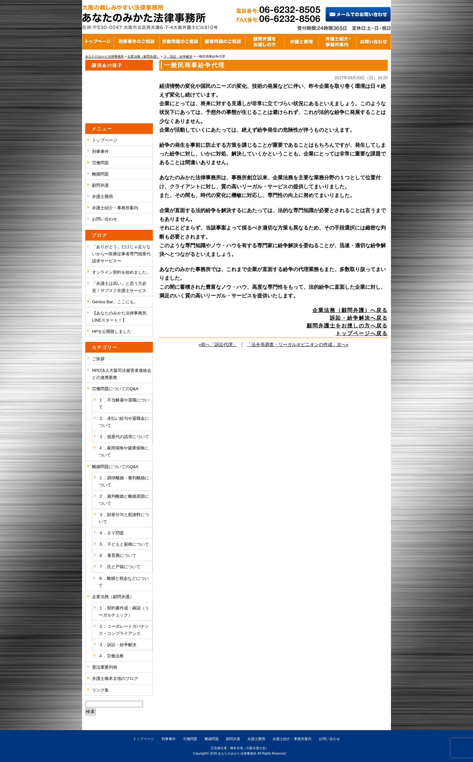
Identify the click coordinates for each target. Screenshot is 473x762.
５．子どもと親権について (124, 544)
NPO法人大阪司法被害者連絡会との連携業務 (121, 374)
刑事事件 (100, 151)
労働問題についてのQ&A (115, 388)
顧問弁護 (100, 185)
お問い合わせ (104, 219)
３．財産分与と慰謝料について (124, 518)
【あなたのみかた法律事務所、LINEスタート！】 (121, 317)
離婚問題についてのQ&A (115, 466)
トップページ (104, 140)
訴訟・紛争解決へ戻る (359, 318)
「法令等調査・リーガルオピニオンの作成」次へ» (297, 344)
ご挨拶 (98, 358)
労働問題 (100, 162)
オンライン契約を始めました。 (121, 272)
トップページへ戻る (362, 333)
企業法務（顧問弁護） (113, 596)
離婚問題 (100, 174)
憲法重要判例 (104, 667)
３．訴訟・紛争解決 (117, 644)
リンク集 (100, 690)
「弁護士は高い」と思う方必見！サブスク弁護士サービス (119, 287)
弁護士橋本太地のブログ (115, 678)
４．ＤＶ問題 (111, 533)
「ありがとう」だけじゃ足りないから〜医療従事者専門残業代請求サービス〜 (121, 253)
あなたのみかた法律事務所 (237, 753)
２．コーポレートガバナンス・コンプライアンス (124, 630)
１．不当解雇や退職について (124, 403)
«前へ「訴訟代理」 (218, 344)
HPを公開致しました (111, 331)
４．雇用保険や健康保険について (123, 451)
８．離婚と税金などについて (123, 582)
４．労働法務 (111, 656)
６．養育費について (117, 555)
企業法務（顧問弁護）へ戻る (350, 310)
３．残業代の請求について (124, 436)
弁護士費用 (102, 196)
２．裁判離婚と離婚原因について (124, 500)
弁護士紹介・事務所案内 (115, 207)
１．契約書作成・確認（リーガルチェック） (124, 611)
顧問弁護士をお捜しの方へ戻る (347, 325)
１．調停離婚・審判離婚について (124, 481)
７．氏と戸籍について (120, 566)
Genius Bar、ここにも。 (115, 301)
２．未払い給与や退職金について (124, 422)
